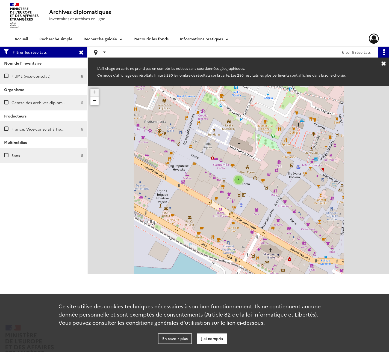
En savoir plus (175, 338)
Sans (15, 155)
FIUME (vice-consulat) (31, 76)
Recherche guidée (100, 38)
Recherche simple (55, 38)
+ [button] (94, 93)
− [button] (94, 101)
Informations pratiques (201, 38)
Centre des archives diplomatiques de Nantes (53, 102)
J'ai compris (212, 338)
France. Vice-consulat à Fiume (39, 129)
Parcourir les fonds (151, 38)
